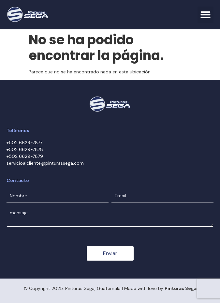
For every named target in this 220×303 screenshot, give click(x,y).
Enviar (110, 253)
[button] (206, 15)
